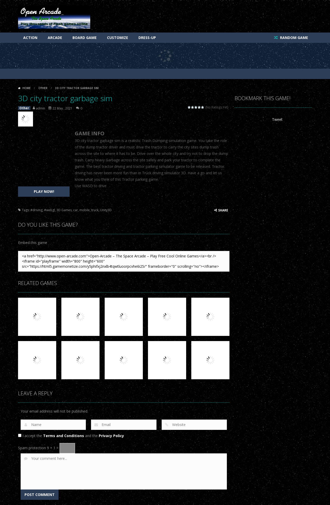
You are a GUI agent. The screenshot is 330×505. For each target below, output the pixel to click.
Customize (117, 37)
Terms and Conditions (63, 435)
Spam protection (32, 447)
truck (94, 210)
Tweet (277, 119)
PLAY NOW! (44, 191)
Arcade (55, 37)
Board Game (84, 37)
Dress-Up (147, 37)
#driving (36, 210)
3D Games (64, 210)
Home (26, 88)
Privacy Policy (111, 435)
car (75, 210)
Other (42, 88)
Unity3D (106, 210)
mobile (84, 210)
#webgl (49, 210)
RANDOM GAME (293, 37)
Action (30, 37)
